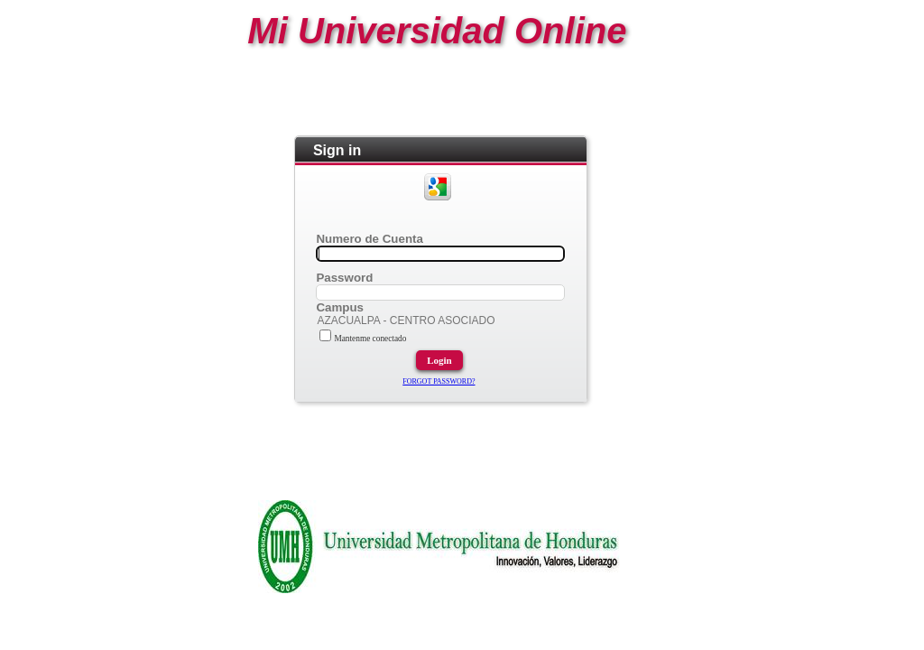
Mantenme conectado (362, 338)
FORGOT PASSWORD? (438, 381)
